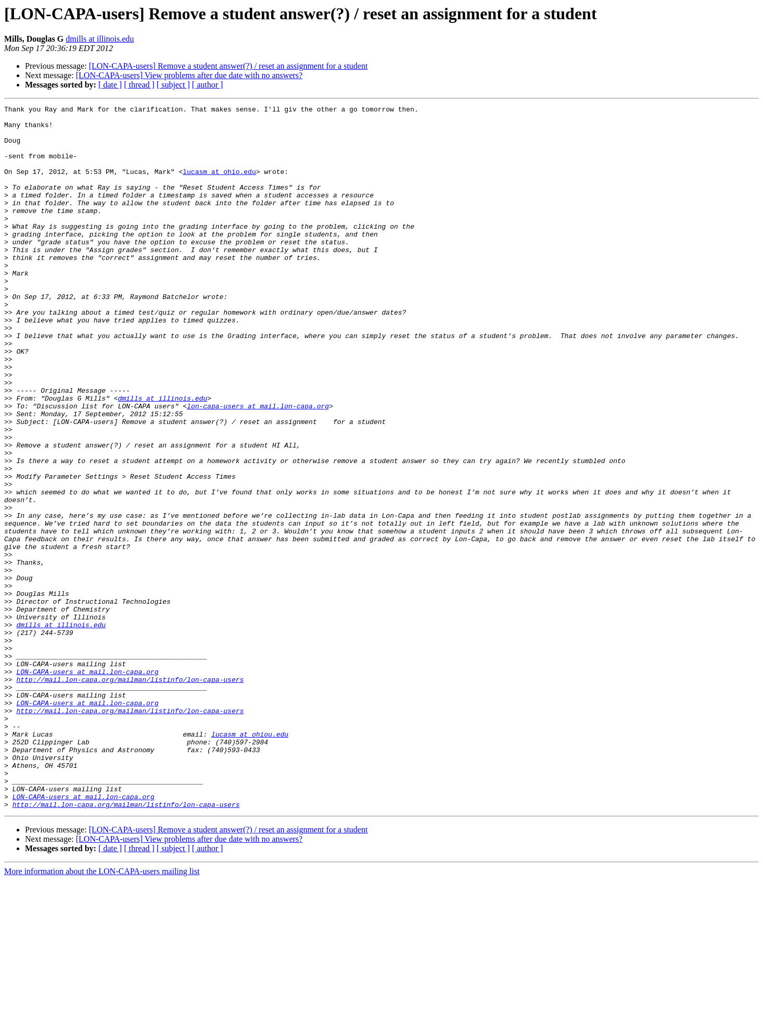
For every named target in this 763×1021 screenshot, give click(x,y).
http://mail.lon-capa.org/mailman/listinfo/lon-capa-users (130, 795)
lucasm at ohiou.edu (249, 860)
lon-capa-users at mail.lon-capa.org (258, 466)
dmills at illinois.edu (100, 38)
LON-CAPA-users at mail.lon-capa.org (87, 785)
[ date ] (110, 84)
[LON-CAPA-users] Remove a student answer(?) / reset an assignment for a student (228, 65)
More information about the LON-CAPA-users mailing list (101, 1011)
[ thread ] (139, 84)
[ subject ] (173, 84)
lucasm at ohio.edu (219, 185)
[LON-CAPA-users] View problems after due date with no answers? (189, 75)
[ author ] (207, 84)
